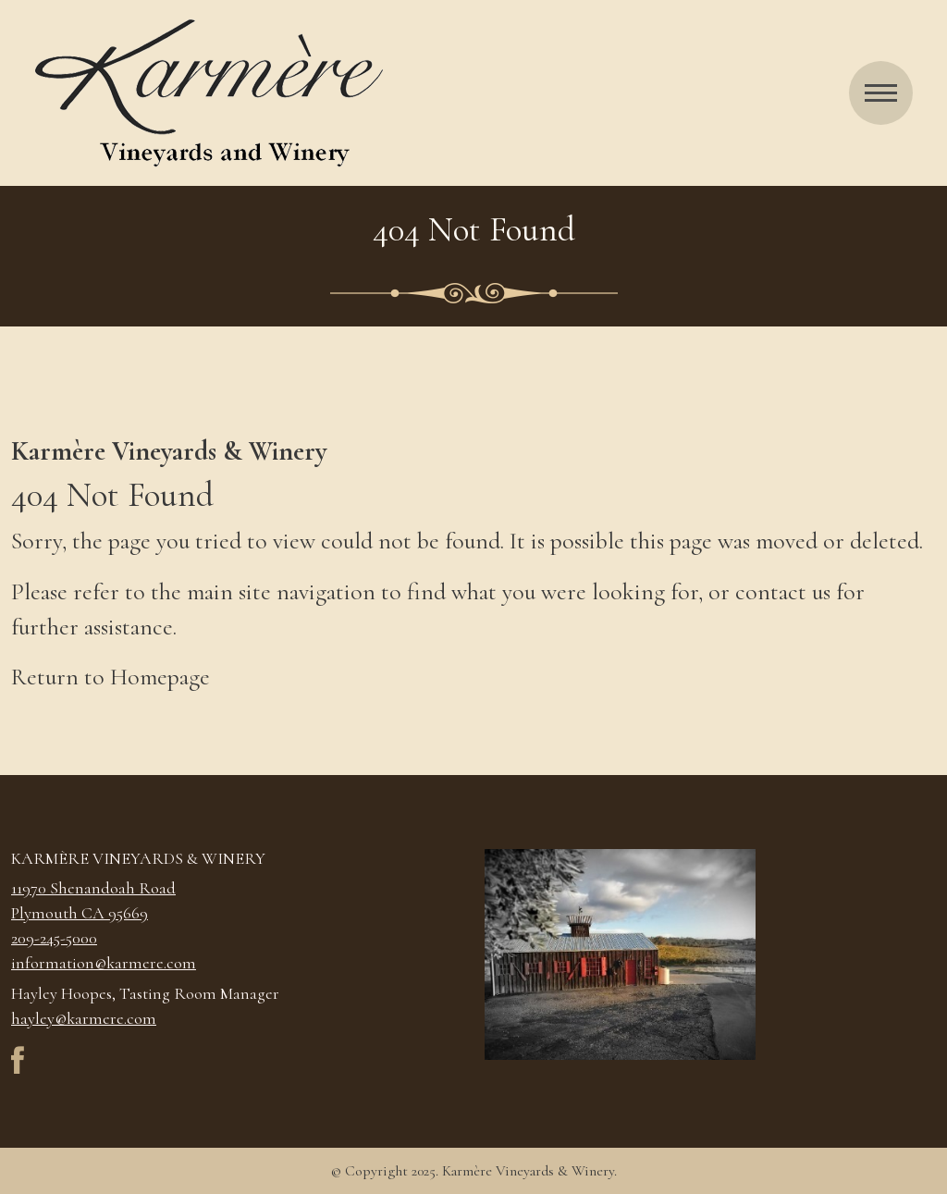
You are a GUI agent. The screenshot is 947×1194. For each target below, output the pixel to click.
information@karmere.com (103, 963)
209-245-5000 (54, 938)
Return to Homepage (110, 676)
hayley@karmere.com (83, 1018)
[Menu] (881, 93)
